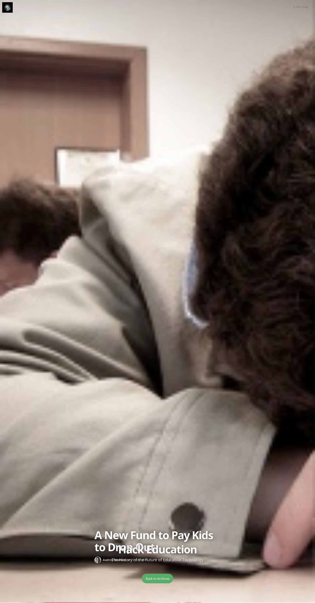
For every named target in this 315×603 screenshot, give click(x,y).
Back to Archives (157, 578)
